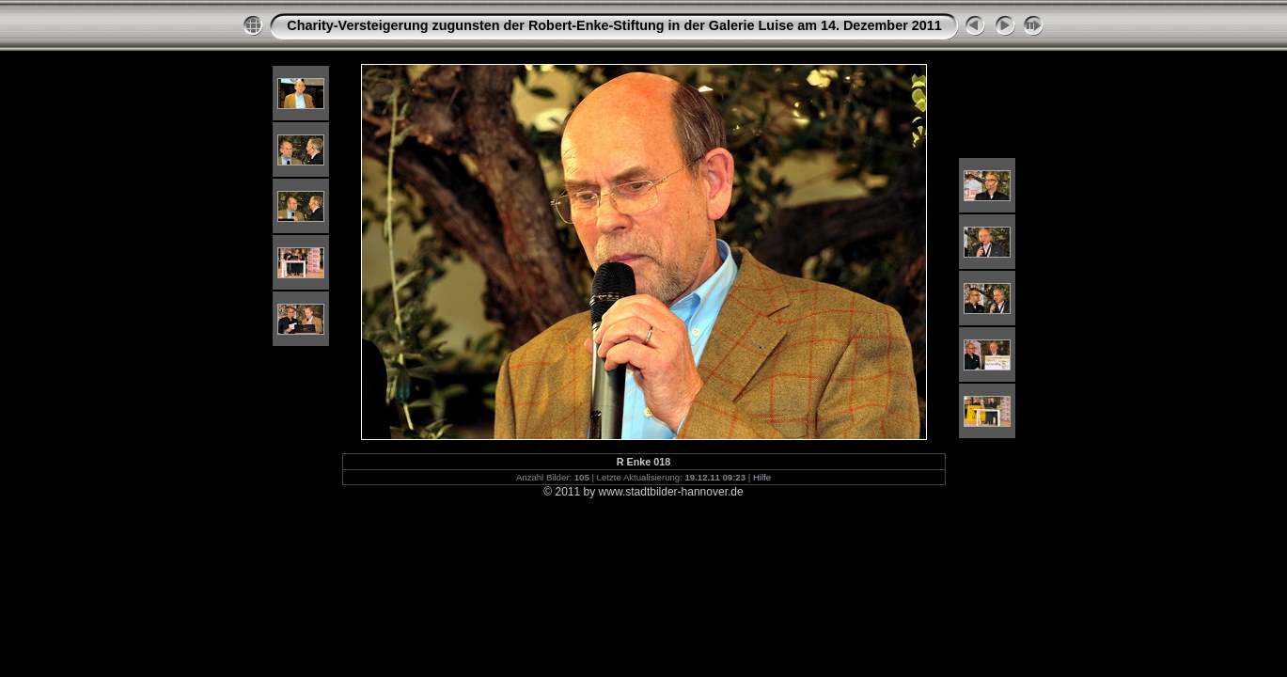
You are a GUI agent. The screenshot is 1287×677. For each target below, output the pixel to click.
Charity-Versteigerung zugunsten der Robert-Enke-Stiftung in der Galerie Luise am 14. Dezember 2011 (614, 25)
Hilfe (762, 477)
